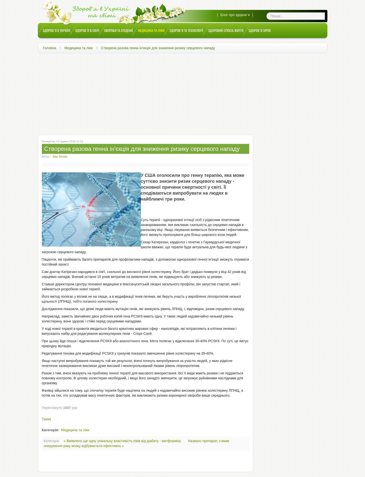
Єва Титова (60, 156)
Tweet (46, 419)
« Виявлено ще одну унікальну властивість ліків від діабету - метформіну (123, 441)
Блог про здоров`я (235, 15)
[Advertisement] (182, 92)
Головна (49, 48)
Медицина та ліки (79, 48)
